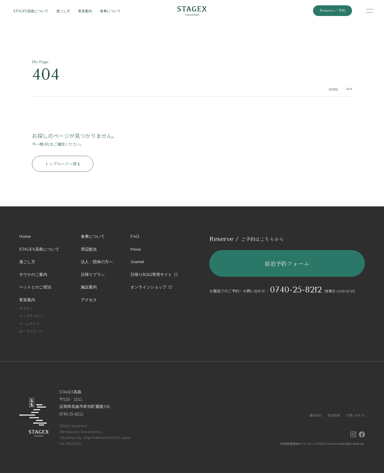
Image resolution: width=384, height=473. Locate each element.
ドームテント (29, 323)
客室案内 (85, 11)
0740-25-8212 (296, 290)
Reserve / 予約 (332, 11)
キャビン (26, 308)
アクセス (89, 299)
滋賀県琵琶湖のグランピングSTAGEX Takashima (311, 444)
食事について (110, 11)
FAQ (134, 236)
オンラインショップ (148, 287)
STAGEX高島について (30, 11)
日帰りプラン (93, 274)
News (135, 249)
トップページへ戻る (63, 163)
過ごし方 (63, 11)
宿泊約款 (333, 415)
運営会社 (315, 415)
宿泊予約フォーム (287, 263)
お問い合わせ (355, 415)
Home (333, 89)
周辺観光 (89, 249)
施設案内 (89, 287)
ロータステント (31, 331)
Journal (137, 261)
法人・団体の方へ (97, 261)
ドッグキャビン (31, 315)
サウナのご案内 (33, 274)
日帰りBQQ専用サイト (151, 274)
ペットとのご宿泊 (35, 287)
